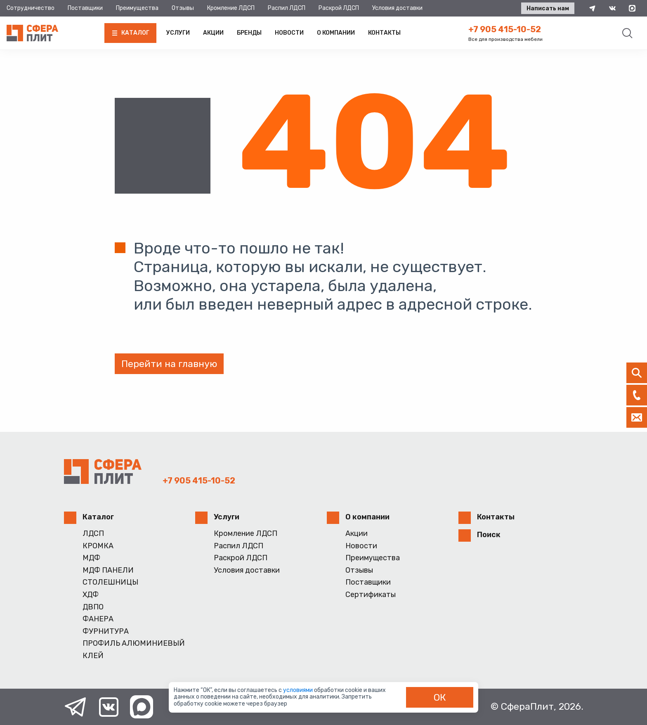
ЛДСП (93, 533)
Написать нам (548, 8)
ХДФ (91, 594)
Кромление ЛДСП (231, 8)
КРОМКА (98, 546)
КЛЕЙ (93, 656)
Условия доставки (397, 8)
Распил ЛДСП (286, 8)
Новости (289, 32)
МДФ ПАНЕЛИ (108, 570)
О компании (336, 32)
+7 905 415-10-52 (504, 29)
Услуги (178, 32)
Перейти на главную (169, 364)
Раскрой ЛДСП (339, 8)
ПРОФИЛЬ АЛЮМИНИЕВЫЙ (134, 643)
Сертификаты (370, 594)
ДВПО (93, 607)
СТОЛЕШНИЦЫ (110, 582)
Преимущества (137, 8)
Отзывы (183, 8)
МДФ (91, 558)
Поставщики (85, 8)
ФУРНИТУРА (106, 631)
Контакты (384, 32)
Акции (213, 32)
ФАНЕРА (98, 619)
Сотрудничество (30, 8)
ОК (440, 697)
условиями (298, 690)
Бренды (249, 32)
